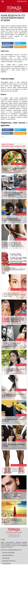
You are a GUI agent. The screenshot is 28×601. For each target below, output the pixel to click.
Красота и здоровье (8, 588)
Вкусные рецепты (7, 591)
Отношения (5, 593)
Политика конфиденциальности (11, 585)
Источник (3, 172)
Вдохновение (6, 599)
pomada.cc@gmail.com (14, 572)
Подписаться (22, 1)
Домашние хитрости (8, 596)
